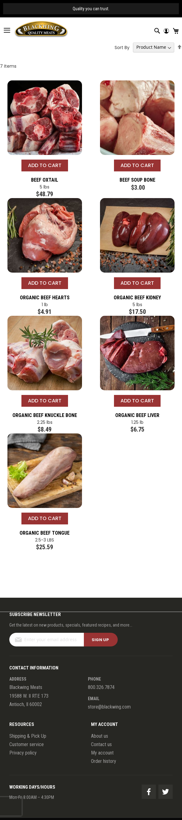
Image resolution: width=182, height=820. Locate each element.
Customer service (26, 744)
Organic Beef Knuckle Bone (44, 415)
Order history (103, 761)
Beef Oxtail (44, 180)
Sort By (122, 47)
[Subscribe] (101, 639)
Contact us (101, 744)
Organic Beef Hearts (45, 298)
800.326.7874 (101, 687)
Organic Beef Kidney (137, 298)
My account (102, 753)
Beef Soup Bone (137, 180)
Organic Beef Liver (137, 415)
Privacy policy (23, 753)
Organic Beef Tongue (45, 533)
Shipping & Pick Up (27, 736)
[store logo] (34, 30)
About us (99, 736)
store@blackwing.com (109, 707)
